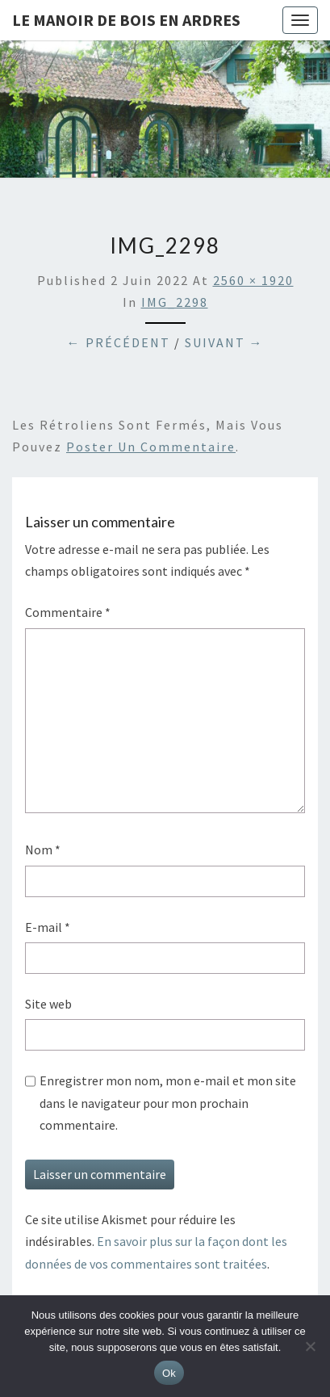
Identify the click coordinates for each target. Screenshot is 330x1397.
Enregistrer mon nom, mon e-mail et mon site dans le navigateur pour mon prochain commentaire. (168, 1102)
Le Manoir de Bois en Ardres (126, 20)
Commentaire (68, 612)
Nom (43, 849)
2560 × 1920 (253, 280)
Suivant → (224, 342)
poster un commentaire (151, 446)
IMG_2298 (174, 302)
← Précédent (118, 342)
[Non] (310, 1346)
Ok (169, 1373)
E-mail (47, 927)
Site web (48, 1004)
